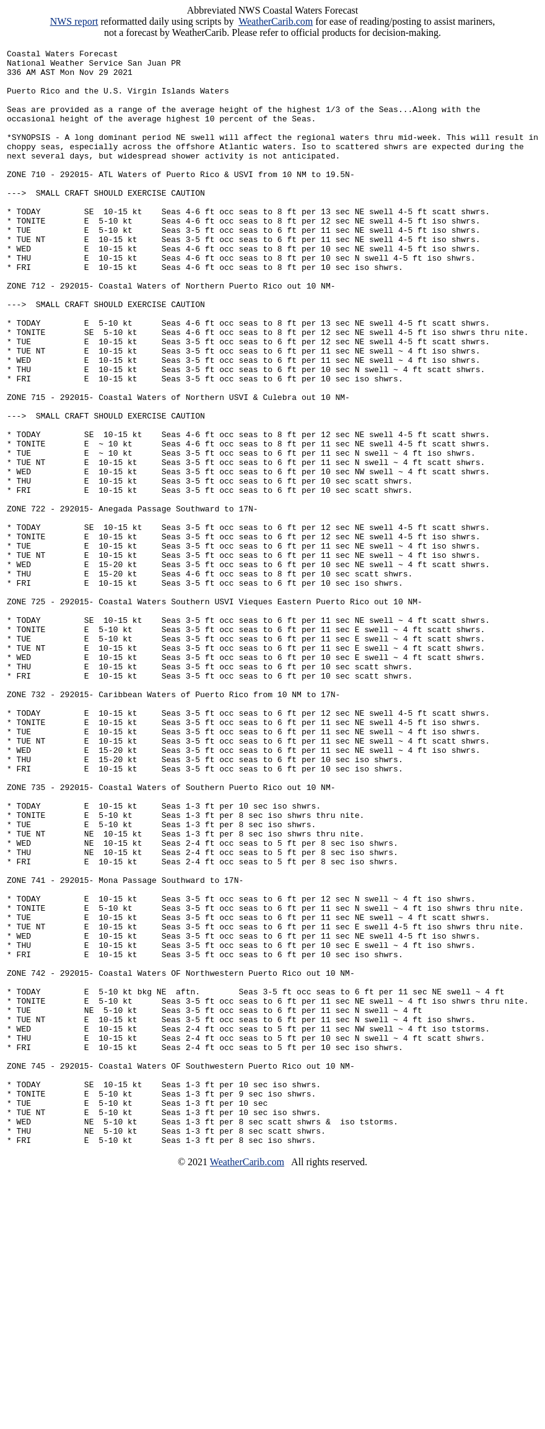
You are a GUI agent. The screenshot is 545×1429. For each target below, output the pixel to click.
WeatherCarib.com (275, 21)
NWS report (74, 21)
